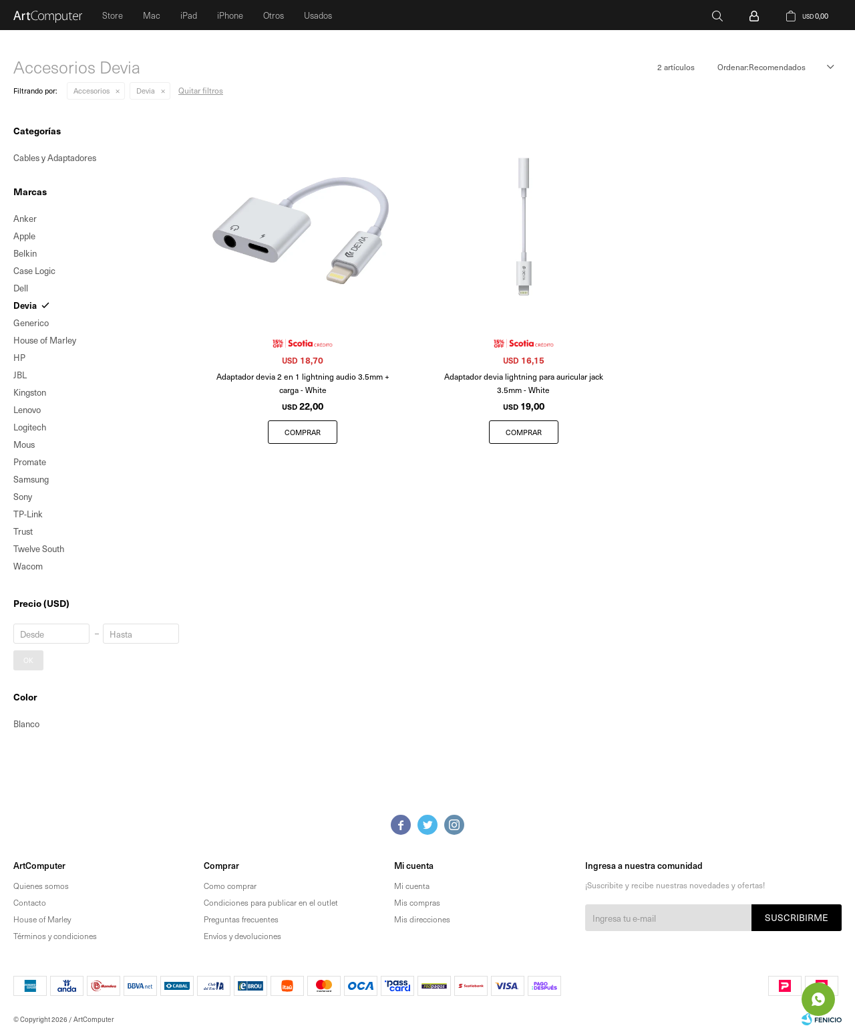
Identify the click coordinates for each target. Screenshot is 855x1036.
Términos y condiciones (55, 936)
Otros (273, 15)
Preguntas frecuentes (241, 919)
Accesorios (91, 90)
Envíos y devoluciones (242, 936)
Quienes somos (41, 886)
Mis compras (417, 902)
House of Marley (42, 919)
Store (112, 15)
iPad (188, 15)
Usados (318, 15)
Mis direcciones (422, 919)
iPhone (230, 15)
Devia (145, 90)
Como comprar (230, 886)
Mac (151, 15)
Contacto (29, 902)
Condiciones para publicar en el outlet (271, 902)
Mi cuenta (412, 886)
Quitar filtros (200, 90)
